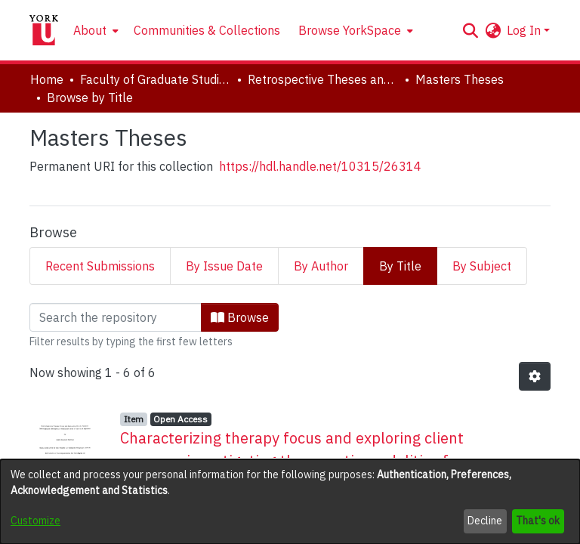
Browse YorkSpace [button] (349, 30)
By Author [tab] (321, 266)
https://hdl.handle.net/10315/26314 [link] (320, 166)
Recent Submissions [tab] (100, 266)
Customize (35, 520)
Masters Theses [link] (459, 79)
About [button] (89, 30)
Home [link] (46, 79)
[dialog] (290, 501)
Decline (484, 520)
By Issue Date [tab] (224, 266)
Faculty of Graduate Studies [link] (155, 79)
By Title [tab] (400, 266)
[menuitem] (94, 30)
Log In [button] (525, 30)
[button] (470, 30)
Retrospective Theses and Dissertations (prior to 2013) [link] (323, 79)
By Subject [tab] (481, 266)
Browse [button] (240, 317)
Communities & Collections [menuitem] (207, 30)
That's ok (538, 520)
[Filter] (115, 317)
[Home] (43, 30)
